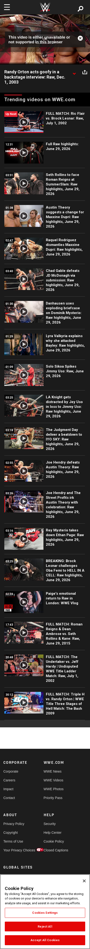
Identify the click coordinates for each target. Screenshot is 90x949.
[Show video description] (74, 72)
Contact (9, 798)
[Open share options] (84, 72)
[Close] (84, 881)
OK (44, 39)
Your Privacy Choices (13, 850)
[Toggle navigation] (6, 7)
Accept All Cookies (45, 940)
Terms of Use (13, 841)
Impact (8, 789)
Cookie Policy (54, 841)
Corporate (10, 771)
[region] (45, 911)
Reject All (45, 926)
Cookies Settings (45, 912)
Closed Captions (54, 850)
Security (50, 824)
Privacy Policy (13, 824)
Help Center (53, 832)
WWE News (53, 771)
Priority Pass (53, 798)
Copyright (10, 832)
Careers (9, 780)
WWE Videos (53, 780)
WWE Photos (54, 789)
